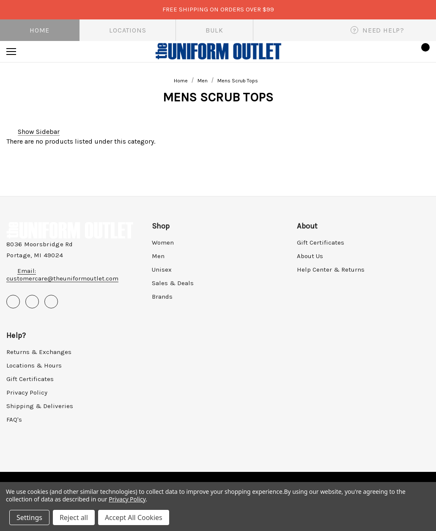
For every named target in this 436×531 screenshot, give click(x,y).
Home (39, 30)
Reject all (74, 517)
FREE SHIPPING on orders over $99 (218, 9)
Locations (127, 30)
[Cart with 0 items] (423, 51)
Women (163, 242)
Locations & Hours (34, 365)
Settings (29, 517)
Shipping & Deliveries (39, 406)
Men (158, 256)
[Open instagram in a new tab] (51, 301)
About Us (310, 256)
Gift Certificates (320, 242)
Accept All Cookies (133, 517)
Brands (162, 296)
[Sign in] (398, 51)
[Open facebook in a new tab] (13, 301)
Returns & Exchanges (38, 352)
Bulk (214, 30)
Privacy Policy (26, 392)
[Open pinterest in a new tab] (32, 301)
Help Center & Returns (331, 269)
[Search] (34, 51)
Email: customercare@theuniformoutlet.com (62, 274)
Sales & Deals (173, 283)
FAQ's (14, 419)
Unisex (162, 269)
